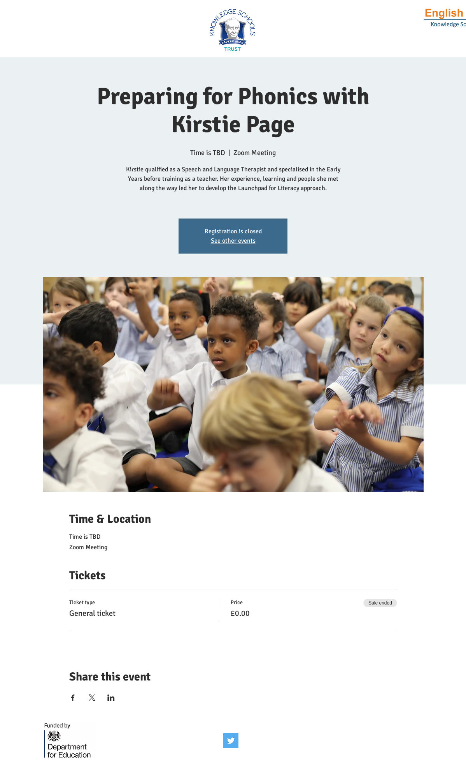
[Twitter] (230, 740)
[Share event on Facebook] (73, 697)
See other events (233, 241)
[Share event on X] (92, 697)
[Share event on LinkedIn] (111, 697)
